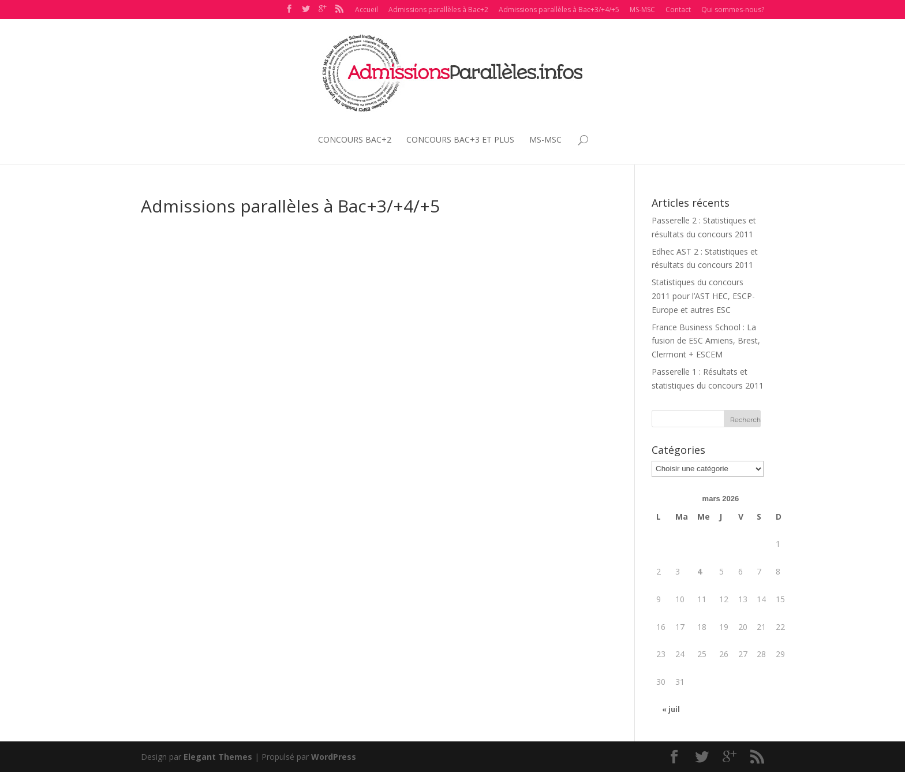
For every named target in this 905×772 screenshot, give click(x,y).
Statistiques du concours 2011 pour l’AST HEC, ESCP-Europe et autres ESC (703, 296)
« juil (671, 709)
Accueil (366, 9)
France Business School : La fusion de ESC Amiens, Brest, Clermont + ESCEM (706, 341)
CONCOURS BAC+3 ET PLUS (460, 140)
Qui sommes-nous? (732, 9)
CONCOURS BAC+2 (354, 140)
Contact (678, 9)
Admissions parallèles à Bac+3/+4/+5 (559, 9)
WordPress (333, 756)
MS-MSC (642, 9)
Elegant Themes (218, 756)
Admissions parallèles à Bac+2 (438, 9)
